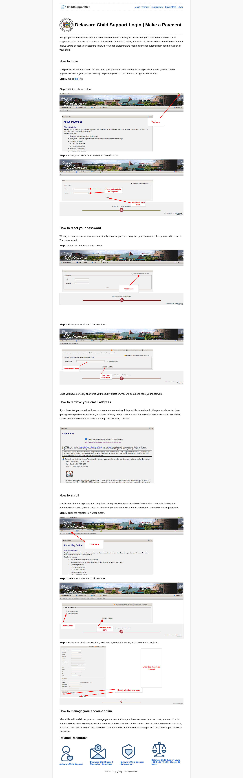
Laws (180, 7)
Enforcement (157, 7)
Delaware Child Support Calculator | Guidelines (101, 763)
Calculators (170, 7)
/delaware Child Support (71, 764)
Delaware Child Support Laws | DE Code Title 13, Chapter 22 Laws (166, 762)
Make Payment (142, 7)
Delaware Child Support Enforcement (132, 763)
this (76, 78)
